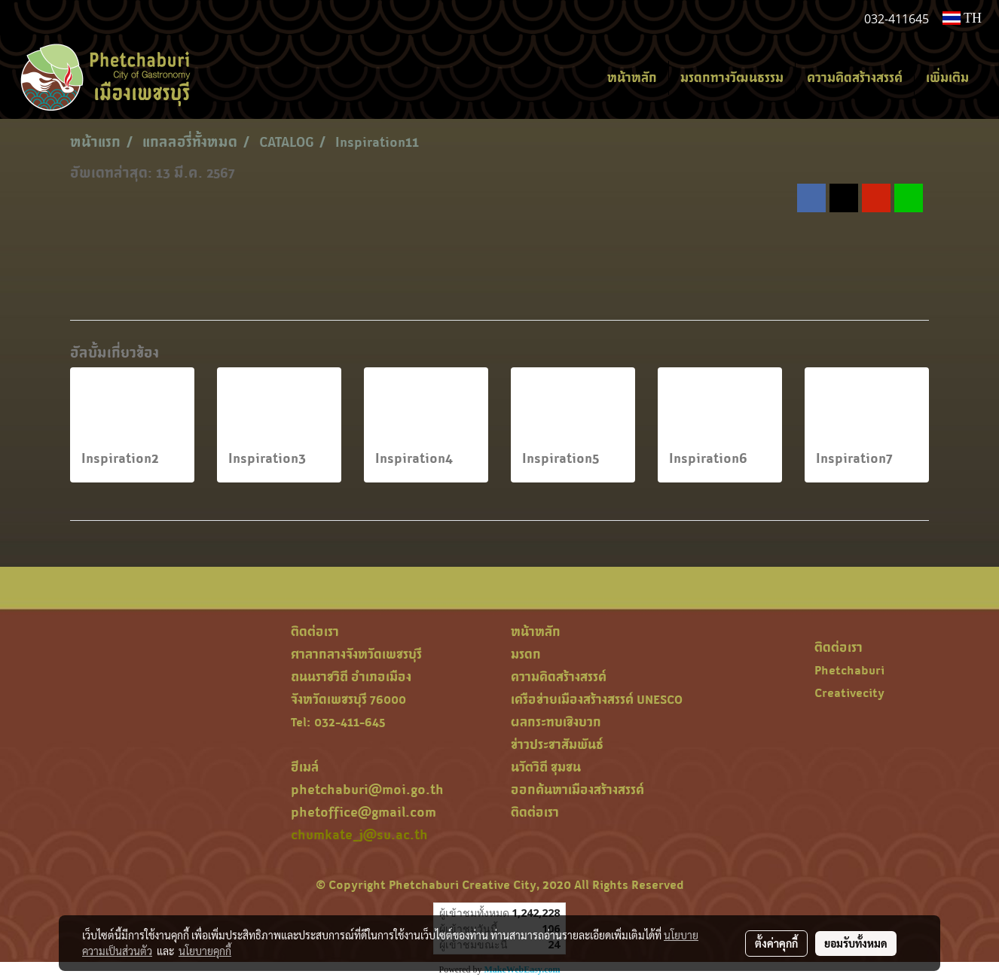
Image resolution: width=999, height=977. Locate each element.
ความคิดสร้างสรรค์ (855, 77)
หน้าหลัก (632, 77)
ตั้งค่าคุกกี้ (776, 943)
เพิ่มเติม (947, 77)
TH (962, 18)
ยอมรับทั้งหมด (855, 943)
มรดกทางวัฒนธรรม (732, 77)
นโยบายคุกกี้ (205, 950)
